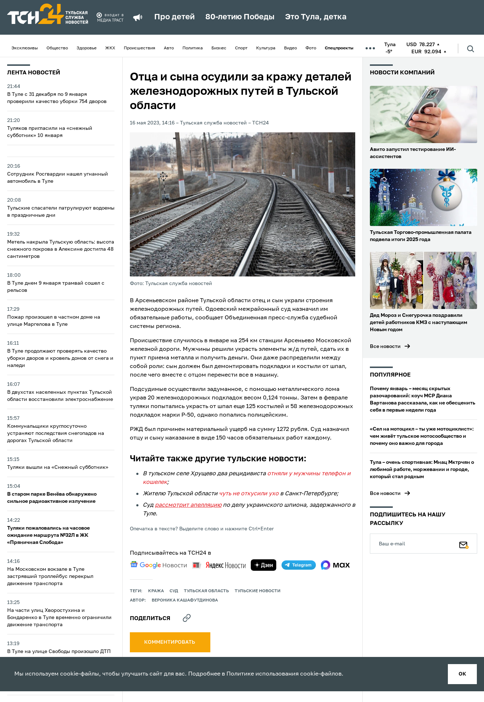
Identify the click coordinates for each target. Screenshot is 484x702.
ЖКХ (110, 48)
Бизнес (218, 48)
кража (156, 591)
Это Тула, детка (316, 17)
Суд (174, 591)
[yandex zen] (264, 565)
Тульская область (206, 591)
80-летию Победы (239, 17)
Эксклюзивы (24, 48)
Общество (57, 48)
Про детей (174, 17)
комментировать (170, 642)
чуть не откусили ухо (249, 494)
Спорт (241, 48)
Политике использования (262, 674)
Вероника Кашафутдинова (185, 600)
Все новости (385, 346)
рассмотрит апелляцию (188, 505)
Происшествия (139, 48)
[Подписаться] (464, 543)
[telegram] (299, 565)
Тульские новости (257, 591)
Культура (265, 48)
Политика (192, 48)
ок (462, 674)
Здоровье (87, 48)
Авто (169, 48)
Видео (290, 48)
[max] (335, 565)
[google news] (158, 565)
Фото (310, 48)
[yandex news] (219, 565)
